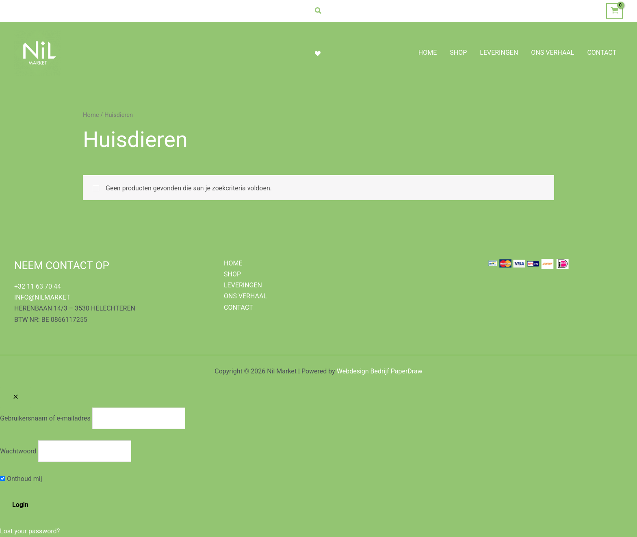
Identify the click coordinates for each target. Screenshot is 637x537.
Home (91, 115)
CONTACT (238, 307)
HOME (233, 263)
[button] (318, 11)
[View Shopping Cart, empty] (614, 11)
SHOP (232, 274)
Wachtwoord (18, 451)
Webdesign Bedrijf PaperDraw (379, 371)
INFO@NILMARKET (42, 297)
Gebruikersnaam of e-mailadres (45, 418)
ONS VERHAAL (245, 296)
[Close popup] (15, 397)
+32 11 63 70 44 (37, 286)
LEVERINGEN (243, 285)
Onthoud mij (21, 479)
